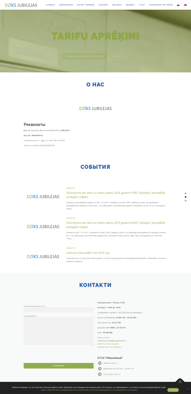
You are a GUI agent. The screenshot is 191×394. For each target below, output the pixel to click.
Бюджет (130, 5)
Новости (70, 236)
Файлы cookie (103, 381)
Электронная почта (35, 349)
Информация (66, 5)
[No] (187, 389)
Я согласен (173, 390)
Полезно (103, 5)
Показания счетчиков (161, 5)
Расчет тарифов (85, 5)
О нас (142, 5)
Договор (117, 5)
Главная (50, 5)
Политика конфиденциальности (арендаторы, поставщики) (114, 390)
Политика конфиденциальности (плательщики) (71, 390)
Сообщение (30, 359)
